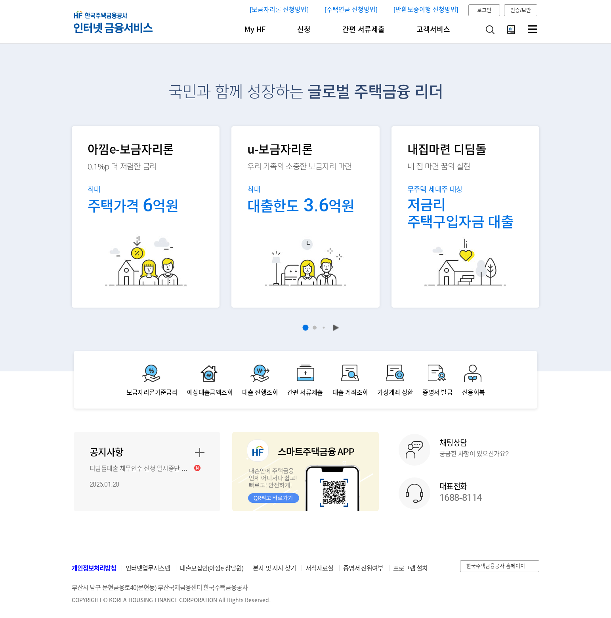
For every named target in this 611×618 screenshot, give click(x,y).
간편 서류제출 (363, 30)
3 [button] (324, 328)
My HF (254, 30)
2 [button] (315, 328)
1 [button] (306, 328)
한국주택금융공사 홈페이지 (495, 566)
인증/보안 (520, 10)
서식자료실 (319, 568)
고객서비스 (433, 30)
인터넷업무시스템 (148, 568)
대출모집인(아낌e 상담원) (211, 568)
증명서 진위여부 (363, 568)
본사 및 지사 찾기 (274, 568)
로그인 (484, 10)
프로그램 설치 (410, 568)
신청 (304, 30)
